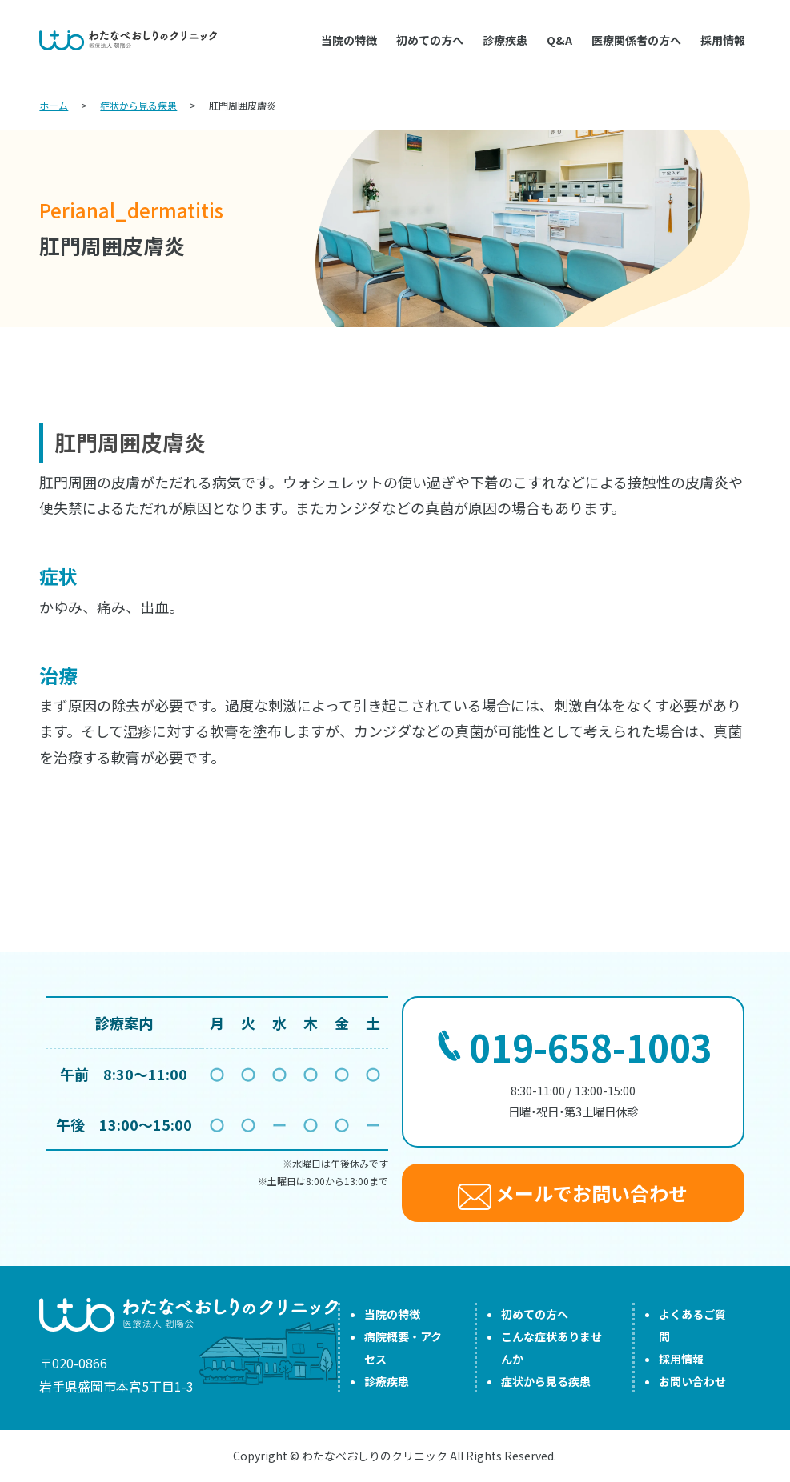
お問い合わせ (692, 1381)
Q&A (559, 40)
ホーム (53, 105)
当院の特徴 (349, 40)
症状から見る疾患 (546, 1381)
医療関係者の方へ (636, 40)
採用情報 (722, 40)
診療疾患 (505, 40)
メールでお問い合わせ (573, 1194)
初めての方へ (429, 40)
